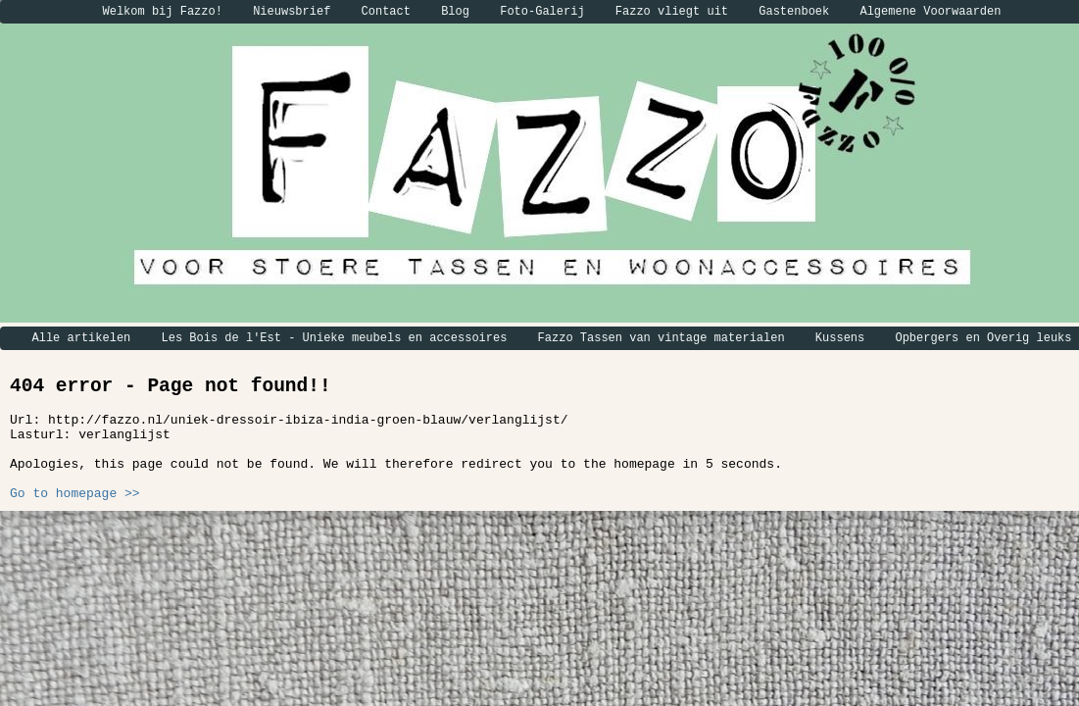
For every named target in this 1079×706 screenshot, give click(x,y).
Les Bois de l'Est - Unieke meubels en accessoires (335, 338)
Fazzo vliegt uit (671, 12)
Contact (386, 12)
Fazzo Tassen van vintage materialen (661, 338)
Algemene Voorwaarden (930, 12)
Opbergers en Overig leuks (983, 338)
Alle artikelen (81, 338)
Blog (455, 12)
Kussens (839, 338)
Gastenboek (794, 12)
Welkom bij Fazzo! (162, 12)
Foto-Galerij (542, 12)
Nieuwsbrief (291, 12)
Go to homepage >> (75, 493)
